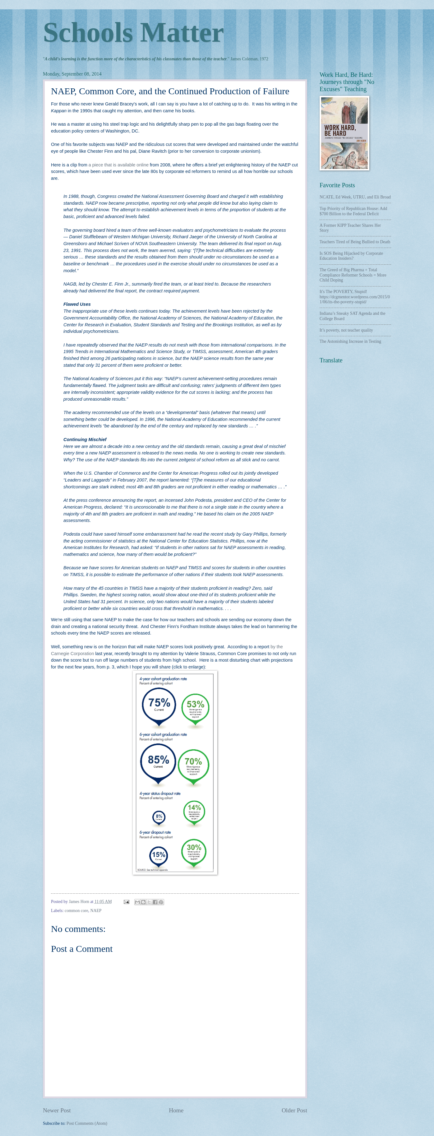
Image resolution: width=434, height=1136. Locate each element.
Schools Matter (133, 32)
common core (76, 910)
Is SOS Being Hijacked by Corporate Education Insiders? (351, 256)
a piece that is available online (119, 164)
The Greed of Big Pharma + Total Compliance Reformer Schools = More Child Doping (353, 275)
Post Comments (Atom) (87, 1123)
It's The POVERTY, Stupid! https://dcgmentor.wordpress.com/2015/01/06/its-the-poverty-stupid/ (355, 296)
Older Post (294, 1110)
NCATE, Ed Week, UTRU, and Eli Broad (355, 197)
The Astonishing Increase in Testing (350, 341)
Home (176, 1110)
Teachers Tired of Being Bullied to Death (355, 242)
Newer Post (57, 1110)
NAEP (95, 910)
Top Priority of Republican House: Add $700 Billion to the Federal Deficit (353, 211)
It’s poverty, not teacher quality (346, 330)
